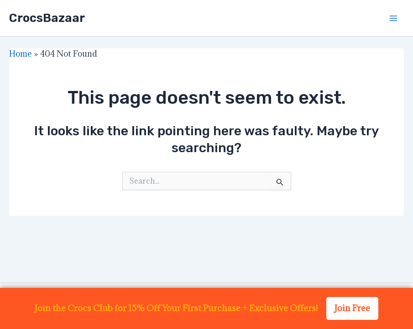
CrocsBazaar (47, 18)
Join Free (352, 307)
